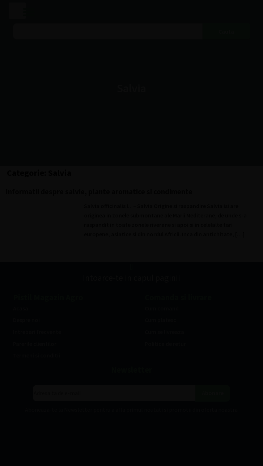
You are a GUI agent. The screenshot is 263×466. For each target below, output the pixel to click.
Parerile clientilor (34, 343)
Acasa (20, 308)
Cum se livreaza (164, 331)
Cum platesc (160, 319)
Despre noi (26, 319)
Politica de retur (165, 343)
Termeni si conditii (36, 355)
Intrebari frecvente (37, 331)
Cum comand (162, 308)
